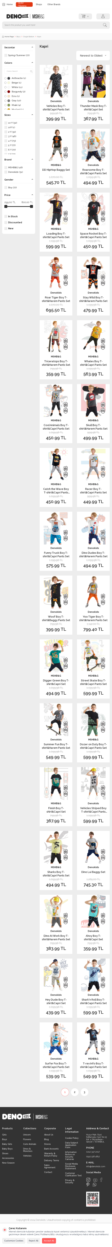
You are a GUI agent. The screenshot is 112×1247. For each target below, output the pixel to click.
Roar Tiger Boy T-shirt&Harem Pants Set (56, 299)
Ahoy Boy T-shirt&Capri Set (93, 937)
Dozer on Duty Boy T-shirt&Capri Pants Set (93, 746)
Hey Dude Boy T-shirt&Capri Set (56, 1001)
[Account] (103, 16)
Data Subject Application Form (71, 1145)
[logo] (19, 16)
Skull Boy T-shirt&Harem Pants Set (93, 427)
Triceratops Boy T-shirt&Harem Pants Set (56, 363)
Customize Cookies (13, 1241)
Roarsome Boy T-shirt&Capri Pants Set (93, 171)
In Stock (11, 216)
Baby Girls (7, 1144)
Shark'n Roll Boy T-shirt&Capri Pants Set (93, 1001)
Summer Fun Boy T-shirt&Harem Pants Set (56, 746)
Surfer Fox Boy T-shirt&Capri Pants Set (56, 1065)
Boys (18, 37)
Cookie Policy (72, 1138)
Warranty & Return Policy (50, 1154)
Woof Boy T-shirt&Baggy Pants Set (56, 618)
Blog (46, 1139)
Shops (39, 4)
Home (7, 4)
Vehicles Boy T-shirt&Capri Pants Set (56, 107)
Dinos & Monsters (27, 1150)
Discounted (13, 222)
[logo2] (38, 16)
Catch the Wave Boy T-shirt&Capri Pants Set (56, 490)
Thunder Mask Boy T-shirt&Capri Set (93, 107)
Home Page (8, 37)
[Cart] (85, 16)
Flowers (27, 1139)
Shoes (5, 1153)
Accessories (8, 1158)
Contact (48, 1172)
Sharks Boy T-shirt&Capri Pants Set (56, 873)
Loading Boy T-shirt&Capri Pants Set (56, 235)
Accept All (49, 1241)
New (8, 228)
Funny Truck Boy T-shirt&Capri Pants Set (56, 554)
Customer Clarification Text (73, 1174)
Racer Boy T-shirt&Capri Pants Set (93, 490)
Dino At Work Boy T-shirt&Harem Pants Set (56, 937)
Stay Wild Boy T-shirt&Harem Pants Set (93, 299)
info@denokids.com (95, 1166)
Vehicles (27, 1156)
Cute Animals (29, 1144)
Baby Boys (7, 1149)
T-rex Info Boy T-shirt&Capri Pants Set (93, 1065)
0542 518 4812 (93, 1156)
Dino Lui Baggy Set (93, 872)
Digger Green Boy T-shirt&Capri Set (56, 682)
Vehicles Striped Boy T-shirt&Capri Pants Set (93, 810)
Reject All (33, 1241)
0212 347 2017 (93, 1152)
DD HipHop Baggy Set (56, 169)
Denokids (56, 101)
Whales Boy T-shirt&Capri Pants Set (93, 363)
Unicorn (27, 1135)
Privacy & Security (69, 1181)
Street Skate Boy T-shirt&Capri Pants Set (93, 682)
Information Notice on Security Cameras (71, 1155)
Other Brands (53, 4)
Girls (4, 1135)
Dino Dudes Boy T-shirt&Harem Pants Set (93, 554)
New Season (8, 1163)
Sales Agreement (49, 1166)
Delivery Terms (51, 1160)
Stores (47, 1144)
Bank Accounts (51, 1149)
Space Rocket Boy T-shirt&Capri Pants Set (93, 235)
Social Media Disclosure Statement (71, 1166)
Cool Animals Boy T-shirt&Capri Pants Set (56, 427)
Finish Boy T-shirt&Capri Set (56, 810)
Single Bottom (28, 37)
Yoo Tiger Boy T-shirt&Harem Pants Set (93, 618)
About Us (48, 1135)
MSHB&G (56, 165)
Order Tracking (22, 4)
